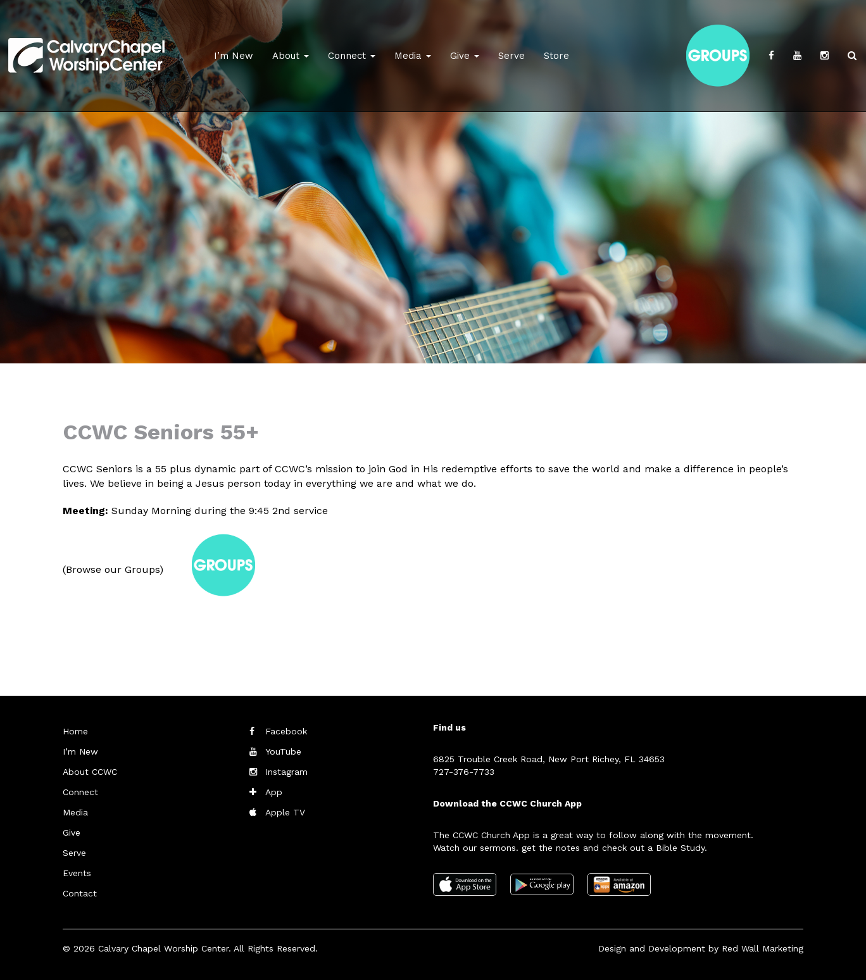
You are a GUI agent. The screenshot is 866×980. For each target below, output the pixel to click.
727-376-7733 (463, 772)
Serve (511, 55)
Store (556, 55)
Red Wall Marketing (762, 948)
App (273, 792)
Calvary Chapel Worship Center (163, 948)
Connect (351, 55)
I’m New (233, 55)
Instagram (286, 772)
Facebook (286, 731)
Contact (80, 893)
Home (75, 731)
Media (412, 55)
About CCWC (90, 772)
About (290, 55)
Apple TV (285, 812)
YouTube (283, 751)
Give (464, 55)
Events (77, 873)
